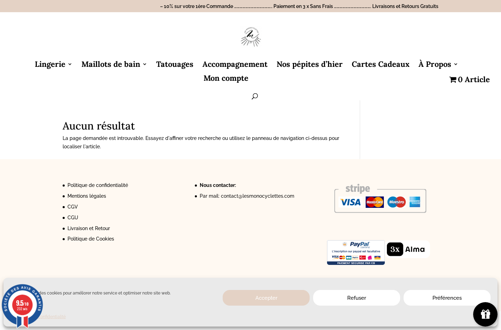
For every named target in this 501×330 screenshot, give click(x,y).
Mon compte (226, 79)
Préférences (447, 298)
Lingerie (50, 65)
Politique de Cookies (90, 239)
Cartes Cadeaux (380, 65)
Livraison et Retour (88, 228)
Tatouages (174, 65)
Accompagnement (235, 65)
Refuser (356, 298)
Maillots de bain (110, 65)
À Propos (435, 65)
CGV (72, 207)
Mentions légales (86, 196)
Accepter (266, 298)
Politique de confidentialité (97, 185)
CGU (72, 217)
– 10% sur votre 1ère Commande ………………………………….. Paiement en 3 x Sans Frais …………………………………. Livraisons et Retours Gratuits (299, 6)
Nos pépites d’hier (310, 65)
